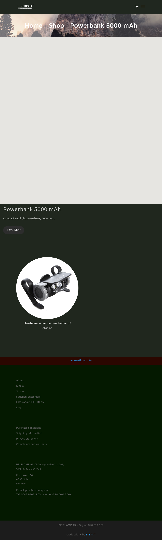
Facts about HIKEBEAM (30, 402)
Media (20, 386)
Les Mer (14, 230)
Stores (20, 391)
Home (33, 26)
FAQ (18, 407)
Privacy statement (27, 439)
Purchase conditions (28, 428)
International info (81, 360)
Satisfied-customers (28, 397)
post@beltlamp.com (37, 490)
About (20, 380)
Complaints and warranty (31, 444)
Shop (56, 26)
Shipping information (29, 433)
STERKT (91, 534)
